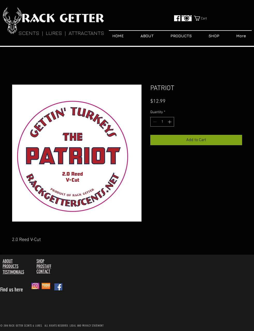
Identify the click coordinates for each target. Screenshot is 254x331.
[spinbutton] (162, 121)
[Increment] (170, 121)
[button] (203, 18)
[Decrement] (154, 121)
